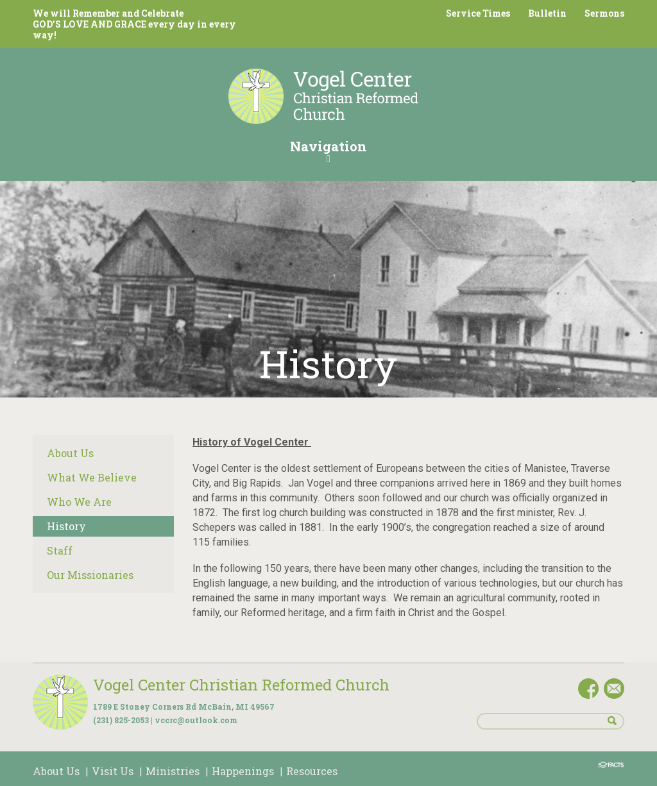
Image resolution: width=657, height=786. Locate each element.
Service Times (478, 13)
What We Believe (92, 477)
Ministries (173, 771)
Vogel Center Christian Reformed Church (241, 684)
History (66, 526)
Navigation (328, 150)
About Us (70, 453)
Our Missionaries (90, 574)
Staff (60, 550)
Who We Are (79, 501)
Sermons (604, 13)
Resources (311, 771)
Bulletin (547, 13)
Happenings (243, 771)
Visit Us (112, 771)
